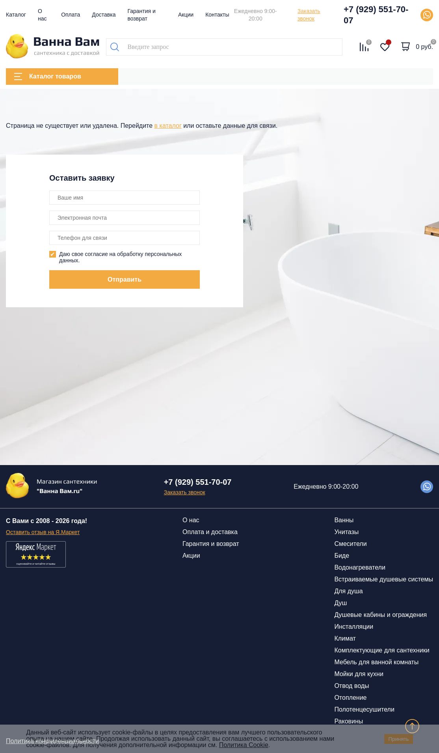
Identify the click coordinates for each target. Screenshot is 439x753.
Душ (340, 603)
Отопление (350, 697)
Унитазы (346, 532)
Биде (341, 555)
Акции (185, 14)
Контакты (217, 14)
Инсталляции (353, 626)
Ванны (343, 520)
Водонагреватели (359, 567)
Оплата (70, 14)
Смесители (350, 543)
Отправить (124, 279)
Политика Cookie (243, 745)
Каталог (16, 14)
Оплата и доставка (210, 532)
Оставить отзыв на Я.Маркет (43, 532)
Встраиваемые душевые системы (383, 579)
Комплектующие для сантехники (381, 650)
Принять (398, 739)
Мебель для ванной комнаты (376, 662)
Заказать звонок (309, 15)
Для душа (348, 591)
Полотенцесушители (364, 709)
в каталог (168, 125)
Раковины (348, 721)
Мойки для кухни (358, 674)
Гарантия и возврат (210, 543)
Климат (344, 638)
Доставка (103, 14)
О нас (190, 520)
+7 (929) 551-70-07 (376, 14)
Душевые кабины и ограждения (380, 614)
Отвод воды (351, 685)
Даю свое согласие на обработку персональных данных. (120, 257)
